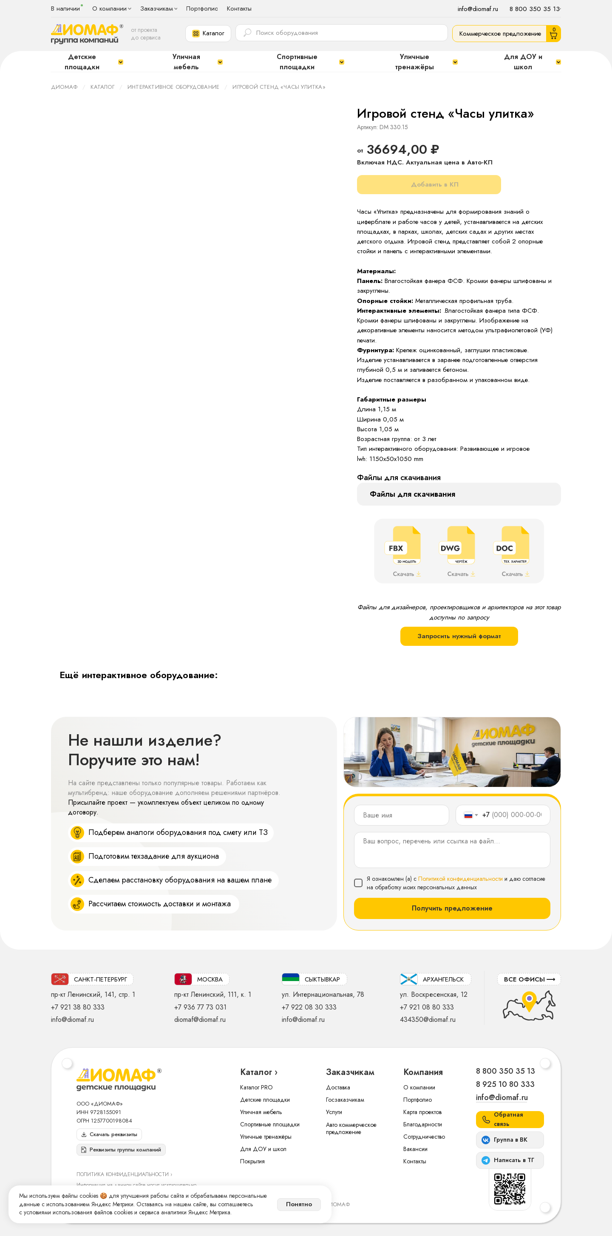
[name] (401, 815)
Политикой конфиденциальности (460, 878)
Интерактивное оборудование (173, 87)
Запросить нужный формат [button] (459, 636)
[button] (208, 33)
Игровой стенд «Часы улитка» (278, 87)
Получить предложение (452, 908)
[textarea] (452, 850)
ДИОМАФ (64, 87)
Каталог (102, 87)
